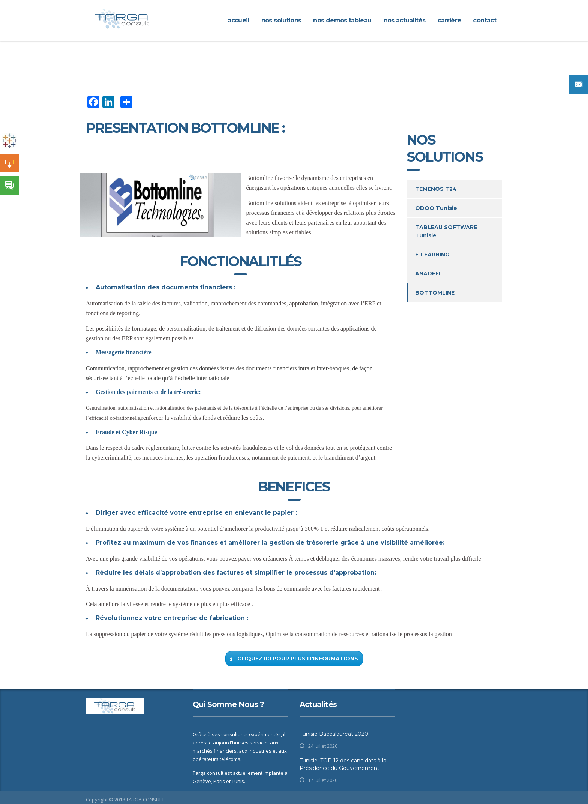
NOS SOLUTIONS (281, 20)
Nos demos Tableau (342, 20)
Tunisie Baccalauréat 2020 (334, 734)
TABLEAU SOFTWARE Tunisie (446, 231)
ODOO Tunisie (436, 208)
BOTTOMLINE (434, 292)
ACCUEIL (238, 20)
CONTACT (484, 20)
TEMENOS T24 (436, 189)
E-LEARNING (432, 254)
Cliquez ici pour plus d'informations (294, 658)
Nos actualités (405, 20)
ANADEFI (427, 273)
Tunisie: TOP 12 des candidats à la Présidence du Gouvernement (343, 764)
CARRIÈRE (449, 20)
